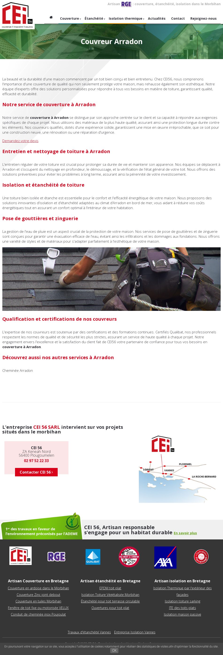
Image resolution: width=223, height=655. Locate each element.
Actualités (157, 18)
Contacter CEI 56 (36, 472)
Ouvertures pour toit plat (110, 608)
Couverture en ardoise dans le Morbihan (38, 588)
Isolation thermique (126, 20)
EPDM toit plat (110, 588)
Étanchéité (94, 20)
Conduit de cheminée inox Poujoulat (38, 614)
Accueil (51, 18)
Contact (178, 18)
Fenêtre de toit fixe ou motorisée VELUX (38, 608)
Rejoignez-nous (203, 18)
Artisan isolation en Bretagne (182, 580)
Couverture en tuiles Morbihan (38, 601)
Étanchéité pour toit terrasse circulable (110, 601)
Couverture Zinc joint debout (38, 594)
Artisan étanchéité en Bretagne (110, 580)
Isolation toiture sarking (182, 601)
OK (114, 650)
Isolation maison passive (182, 614)
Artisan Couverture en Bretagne (38, 580)
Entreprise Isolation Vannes (134, 632)
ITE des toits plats (182, 608)
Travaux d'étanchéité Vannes (89, 632)
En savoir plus (185, 533)
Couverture (70, 20)
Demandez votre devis (20, 140)
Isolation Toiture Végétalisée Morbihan (110, 594)
